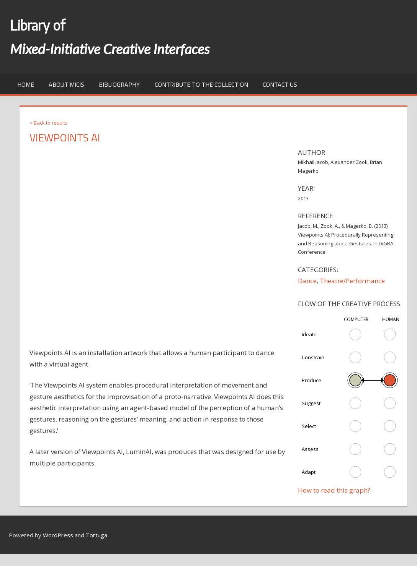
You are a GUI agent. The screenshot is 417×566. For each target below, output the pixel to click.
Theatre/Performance (352, 280)
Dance (307, 280)
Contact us (280, 84)
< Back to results (48, 122)
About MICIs (66, 84)
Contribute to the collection (201, 84)
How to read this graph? (334, 490)
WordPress (58, 535)
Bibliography (119, 84)
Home (25, 84)
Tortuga (96, 535)
